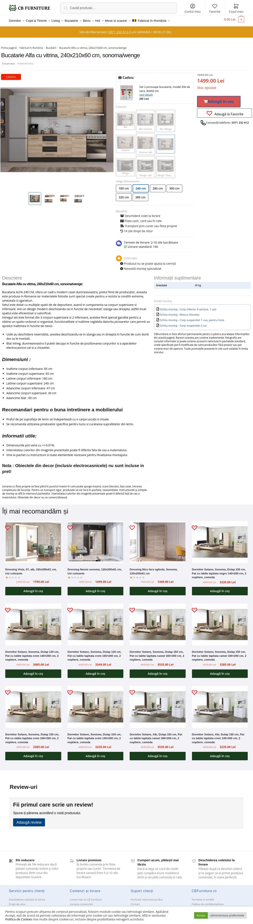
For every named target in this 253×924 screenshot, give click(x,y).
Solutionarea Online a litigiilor (209, 906)
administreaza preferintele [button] (227, 915)
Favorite (214, 8)
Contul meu (193, 8)
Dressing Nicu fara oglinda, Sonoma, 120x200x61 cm (154, 568)
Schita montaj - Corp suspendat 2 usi (183, 323)
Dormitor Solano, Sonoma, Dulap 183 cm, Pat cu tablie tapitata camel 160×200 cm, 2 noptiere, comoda (157, 653)
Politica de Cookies (18, 919)
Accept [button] (201, 915)
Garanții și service (19, 906)
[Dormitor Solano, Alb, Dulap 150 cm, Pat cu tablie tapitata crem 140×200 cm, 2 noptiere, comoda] (220, 704)
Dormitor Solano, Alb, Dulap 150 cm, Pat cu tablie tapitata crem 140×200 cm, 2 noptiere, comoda (218, 735)
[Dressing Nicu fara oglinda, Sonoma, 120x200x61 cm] (158, 539)
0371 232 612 (118, 29)
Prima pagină (9, 45)
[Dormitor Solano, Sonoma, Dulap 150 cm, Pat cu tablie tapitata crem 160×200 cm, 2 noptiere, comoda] (33, 704)
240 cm (141, 186)
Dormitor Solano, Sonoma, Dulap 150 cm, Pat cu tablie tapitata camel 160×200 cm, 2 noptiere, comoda (219, 653)
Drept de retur (17, 902)
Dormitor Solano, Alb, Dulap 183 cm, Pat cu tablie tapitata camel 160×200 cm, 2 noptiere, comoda (156, 735)
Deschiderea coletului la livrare (27, 897)
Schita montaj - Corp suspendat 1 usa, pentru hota (192, 317)
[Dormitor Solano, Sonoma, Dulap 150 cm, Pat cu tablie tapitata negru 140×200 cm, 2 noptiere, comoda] (220, 539)
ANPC (134, 906)
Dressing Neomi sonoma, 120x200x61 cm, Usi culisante (95, 568)
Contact (135, 902)
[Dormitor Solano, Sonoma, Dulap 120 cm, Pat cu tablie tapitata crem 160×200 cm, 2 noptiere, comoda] (96, 622)
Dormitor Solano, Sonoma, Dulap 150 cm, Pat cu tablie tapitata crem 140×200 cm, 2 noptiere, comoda (94, 735)
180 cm (124, 186)
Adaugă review (29, 820)
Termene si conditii (203, 897)
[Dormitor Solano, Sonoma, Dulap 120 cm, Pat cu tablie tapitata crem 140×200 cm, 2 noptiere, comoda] (33, 622)
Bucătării (51, 45)
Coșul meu (236, 8)
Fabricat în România (31, 45)
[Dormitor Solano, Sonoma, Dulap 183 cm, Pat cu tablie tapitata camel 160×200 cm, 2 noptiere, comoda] (158, 622)
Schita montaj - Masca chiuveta (179, 312)
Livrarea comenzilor (81, 902)
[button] (219, 99)
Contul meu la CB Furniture (86, 897)
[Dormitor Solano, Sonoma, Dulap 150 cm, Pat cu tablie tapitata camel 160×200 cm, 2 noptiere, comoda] (220, 622)
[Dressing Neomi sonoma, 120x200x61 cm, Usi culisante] (96, 539)
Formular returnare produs (147, 897)
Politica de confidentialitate (208, 902)
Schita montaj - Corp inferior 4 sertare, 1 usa (188, 307)
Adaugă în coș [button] (33, 588)
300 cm (174, 186)
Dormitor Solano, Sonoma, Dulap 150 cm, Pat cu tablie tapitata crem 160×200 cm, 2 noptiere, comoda (32, 735)
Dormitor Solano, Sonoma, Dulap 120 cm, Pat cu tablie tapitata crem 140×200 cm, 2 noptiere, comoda (32, 653)
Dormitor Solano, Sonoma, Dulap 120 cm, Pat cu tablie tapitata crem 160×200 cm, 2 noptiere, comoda (94, 653)
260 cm (158, 186)
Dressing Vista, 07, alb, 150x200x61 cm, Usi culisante (31, 568)
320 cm (124, 195)
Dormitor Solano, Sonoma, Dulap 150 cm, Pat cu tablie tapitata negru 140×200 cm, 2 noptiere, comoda (219, 570)
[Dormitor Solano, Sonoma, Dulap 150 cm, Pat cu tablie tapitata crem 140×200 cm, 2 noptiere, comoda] (96, 704)
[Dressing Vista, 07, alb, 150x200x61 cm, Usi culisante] (33, 539)
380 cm (140, 195)
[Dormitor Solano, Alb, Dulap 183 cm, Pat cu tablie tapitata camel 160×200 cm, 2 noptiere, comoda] (158, 704)
